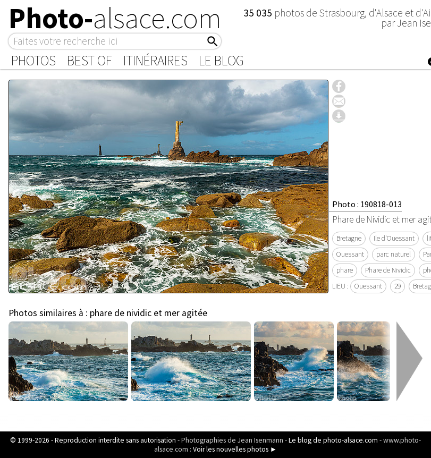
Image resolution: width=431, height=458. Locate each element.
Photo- (115, 18)
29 (397, 286)
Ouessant (350, 254)
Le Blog (221, 60)
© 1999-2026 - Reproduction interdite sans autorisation (93, 440)
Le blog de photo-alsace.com (333, 440)
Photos (33, 60)
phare (344, 270)
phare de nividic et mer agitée (148, 313)
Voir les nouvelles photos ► (235, 449)
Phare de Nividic (388, 270)
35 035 (258, 12)
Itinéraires (155, 60)
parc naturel (393, 254)
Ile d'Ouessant (394, 238)
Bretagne (348, 238)
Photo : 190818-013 (367, 204)
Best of (89, 60)
